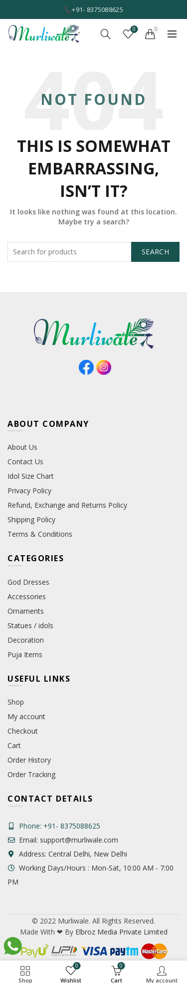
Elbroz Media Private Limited (120, 932)
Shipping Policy (31, 519)
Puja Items (24, 654)
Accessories (26, 596)
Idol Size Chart (30, 476)
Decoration (25, 640)
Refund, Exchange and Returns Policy (67, 505)
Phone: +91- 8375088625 (59, 826)
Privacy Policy (29, 490)
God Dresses (28, 582)
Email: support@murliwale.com (62, 840)
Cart (14, 745)
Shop (15, 702)
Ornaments (25, 611)
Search (155, 251)
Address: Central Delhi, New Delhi (67, 854)
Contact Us (25, 461)
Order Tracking (31, 774)
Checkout (22, 731)
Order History (29, 760)
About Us (22, 447)
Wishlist (133, 29)
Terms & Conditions (39, 534)
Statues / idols (30, 625)
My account (26, 716)
